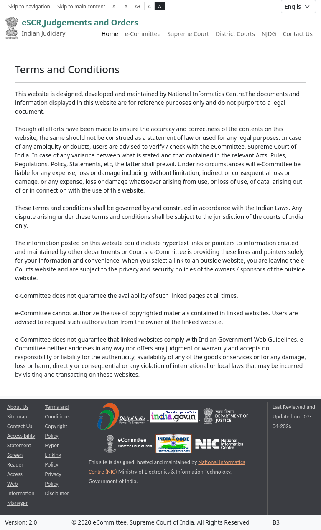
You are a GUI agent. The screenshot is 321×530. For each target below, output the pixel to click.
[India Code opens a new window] (174, 445)
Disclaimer (57, 493)
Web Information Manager (20, 493)
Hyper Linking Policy (53, 455)
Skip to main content (81, 6)
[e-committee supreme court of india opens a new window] (128, 445)
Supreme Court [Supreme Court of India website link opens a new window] (188, 34)
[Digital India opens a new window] (121, 417)
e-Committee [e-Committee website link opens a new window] (142, 34)
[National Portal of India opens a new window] (174, 417)
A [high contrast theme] (159, 6)
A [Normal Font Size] (126, 6)
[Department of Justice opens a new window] (226, 417)
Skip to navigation (29, 6)
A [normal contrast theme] (149, 6)
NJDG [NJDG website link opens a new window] (269, 34)
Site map (17, 416)
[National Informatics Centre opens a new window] (219, 445)
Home (110, 34)
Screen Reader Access (15, 464)
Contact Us (298, 34)
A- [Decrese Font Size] (114, 6)
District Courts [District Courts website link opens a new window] (235, 34)
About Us (17, 407)
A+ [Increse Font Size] (137, 6)
